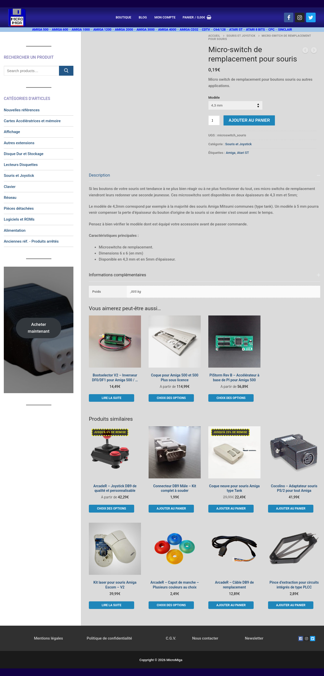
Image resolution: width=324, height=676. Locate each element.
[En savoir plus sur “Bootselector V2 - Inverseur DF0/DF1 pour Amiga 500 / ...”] (111, 398)
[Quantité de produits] (214, 120)
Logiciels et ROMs (19, 219)
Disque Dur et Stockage (24, 154)
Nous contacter (205, 638)
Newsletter (254, 638)
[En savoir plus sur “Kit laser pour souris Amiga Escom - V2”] (111, 605)
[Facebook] (289, 17)
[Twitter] (311, 17)
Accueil (214, 35)
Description (99, 175)
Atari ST (243, 153)
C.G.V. (171, 638)
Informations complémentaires (117, 274)
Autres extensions (19, 143)
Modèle (214, 97)
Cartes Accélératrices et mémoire (32, 121)
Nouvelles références (22, 110)
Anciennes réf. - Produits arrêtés (31, 241)
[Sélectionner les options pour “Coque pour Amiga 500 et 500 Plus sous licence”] (171, 398)
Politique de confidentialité (109, 638)
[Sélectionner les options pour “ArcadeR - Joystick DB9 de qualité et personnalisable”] (111, 508)
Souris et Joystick (241, 35)
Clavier (9, 186)
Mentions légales (48, 638)
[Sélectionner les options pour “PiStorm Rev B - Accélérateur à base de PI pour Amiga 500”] (231, 398)
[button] (171, 508)
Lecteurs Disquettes (21, 164)
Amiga (230, 153)
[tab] (204, 216)
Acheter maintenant (39, 328)
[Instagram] (300, 17)
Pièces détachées (19, 208)
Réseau (10, 197)
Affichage (12, 132)
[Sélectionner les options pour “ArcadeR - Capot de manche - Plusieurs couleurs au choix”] (171, 605)
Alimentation (15, 230)
